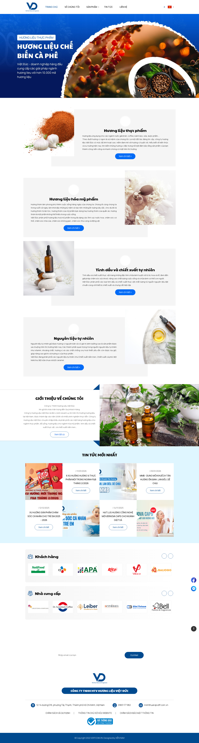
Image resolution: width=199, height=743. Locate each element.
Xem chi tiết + (125, 156)
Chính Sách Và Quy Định (58, 713)
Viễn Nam (120, 738)
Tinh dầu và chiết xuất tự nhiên (125, 269)
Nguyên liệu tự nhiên (74, 338)
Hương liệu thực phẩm (125, 130)
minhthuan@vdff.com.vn (156, 705)
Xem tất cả (59, 434)
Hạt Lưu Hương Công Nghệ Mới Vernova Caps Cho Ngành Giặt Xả (118, 516)
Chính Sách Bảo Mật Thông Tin (137, 713)
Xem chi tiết (81, 490)
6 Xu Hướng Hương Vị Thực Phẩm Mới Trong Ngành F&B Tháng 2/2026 (81, 479)
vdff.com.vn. (97, 738)
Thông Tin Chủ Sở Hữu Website (95, 713)
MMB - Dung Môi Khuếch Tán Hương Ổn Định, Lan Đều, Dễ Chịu (155, 479)
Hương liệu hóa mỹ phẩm (73, 198)
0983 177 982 (124, 705)
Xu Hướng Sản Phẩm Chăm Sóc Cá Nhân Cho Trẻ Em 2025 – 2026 (44, 516)
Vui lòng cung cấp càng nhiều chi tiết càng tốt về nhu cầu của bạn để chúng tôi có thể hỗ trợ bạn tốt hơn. (99, 646)
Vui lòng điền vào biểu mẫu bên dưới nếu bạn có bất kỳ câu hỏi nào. (99, 643)
